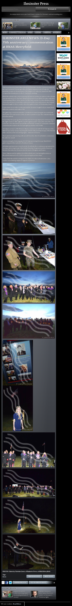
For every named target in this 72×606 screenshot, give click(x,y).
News (5, 33)
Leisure (38, 33)
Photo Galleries (11, 20)
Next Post (49, 576)
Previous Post (34, 576)
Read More (17, 604)
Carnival (47, 33)
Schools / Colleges (17, 33)
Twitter (10, 582)
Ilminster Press (36, 4)
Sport (30, 33)
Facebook (6, 582)
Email (3, 582)
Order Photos (20, 582)
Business (57, 33)
